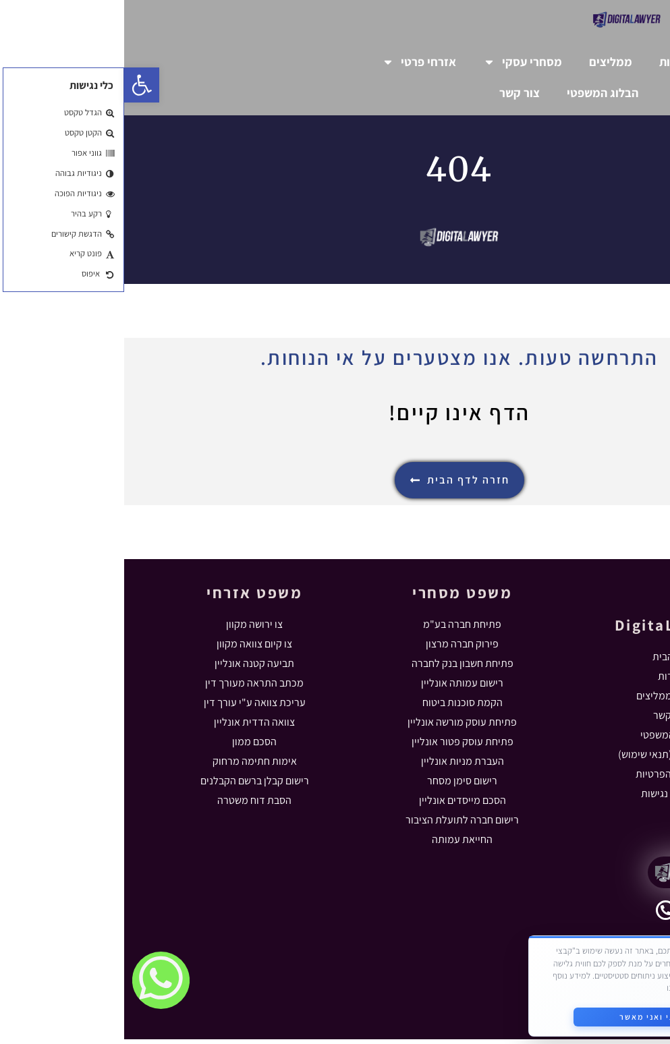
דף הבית (610, 61)
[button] (17, 85)
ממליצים (486, 61)
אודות (549, 61)
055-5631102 (577, 921)
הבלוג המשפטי (478, 92)
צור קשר (395, 92)
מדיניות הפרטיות (581, 980)
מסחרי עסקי (398, 62)
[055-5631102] (541, 915)
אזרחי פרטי (295, 62)
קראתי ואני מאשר (528, 1009)
